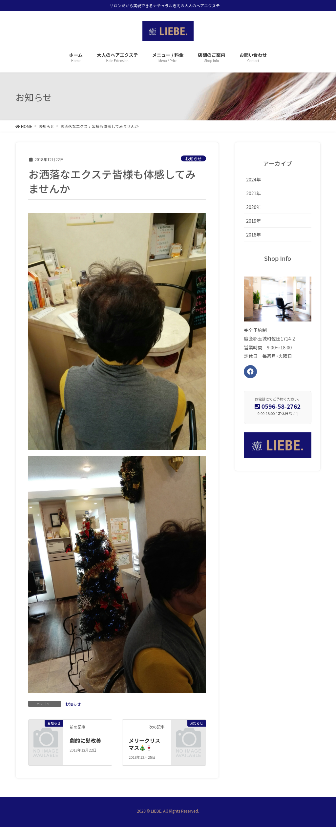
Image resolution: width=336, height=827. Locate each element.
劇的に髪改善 (85, 740)
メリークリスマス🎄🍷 (144, 744)
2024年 (253, 179)
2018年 (253, 234)
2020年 (253, 207)
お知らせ (193, 158)
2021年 (253, 193)
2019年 (253, 220)
